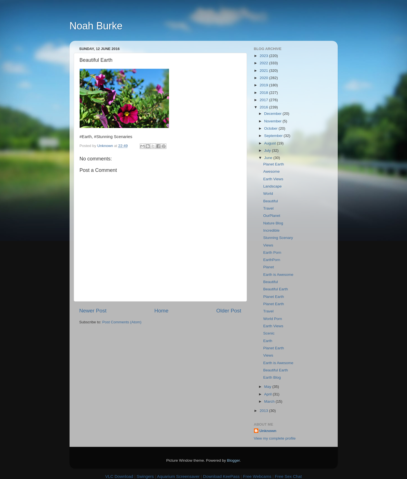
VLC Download (119, 476)
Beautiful (270, 201)
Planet (268, 267)
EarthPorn (271, 260)
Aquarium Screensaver (178, 476)
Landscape (272, 186)
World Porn (272, 319)
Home (161, 311)
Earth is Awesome (278, 274)
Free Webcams (257, 476)
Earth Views (273, 179)
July (268, 150)
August (270, 143)
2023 (264, 56)
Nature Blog (273, 223)
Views (268, 245)
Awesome (271, 171)
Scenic (269, 333)
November (273, 121)
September (274, 136)
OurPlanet (271, 216)
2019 (264, 85)
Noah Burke (96, 26)
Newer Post (93, 311)
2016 (264, 107)
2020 (264, 78)
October (271, 128)
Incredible (271, 230)
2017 (264, 100)
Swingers (145, 476)
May (268, 387)
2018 (264, 93)
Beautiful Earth (275, 289)
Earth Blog (272, 377)
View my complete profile (275, 438)
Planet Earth (273, 164)
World (268, 193)
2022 (264, 63)
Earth (267, 341)
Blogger (233, 460)
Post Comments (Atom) (121, 322)
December (273, 114)
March (270, 401)
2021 (264, 70)
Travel (268, 208)
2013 (264, 411)
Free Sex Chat (288, 476)
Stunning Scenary (278, 238)
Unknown (268, 431)
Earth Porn (272, 252)
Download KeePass (221, 476)
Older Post (228, 311)
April (268, 394)
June (268, 158)
